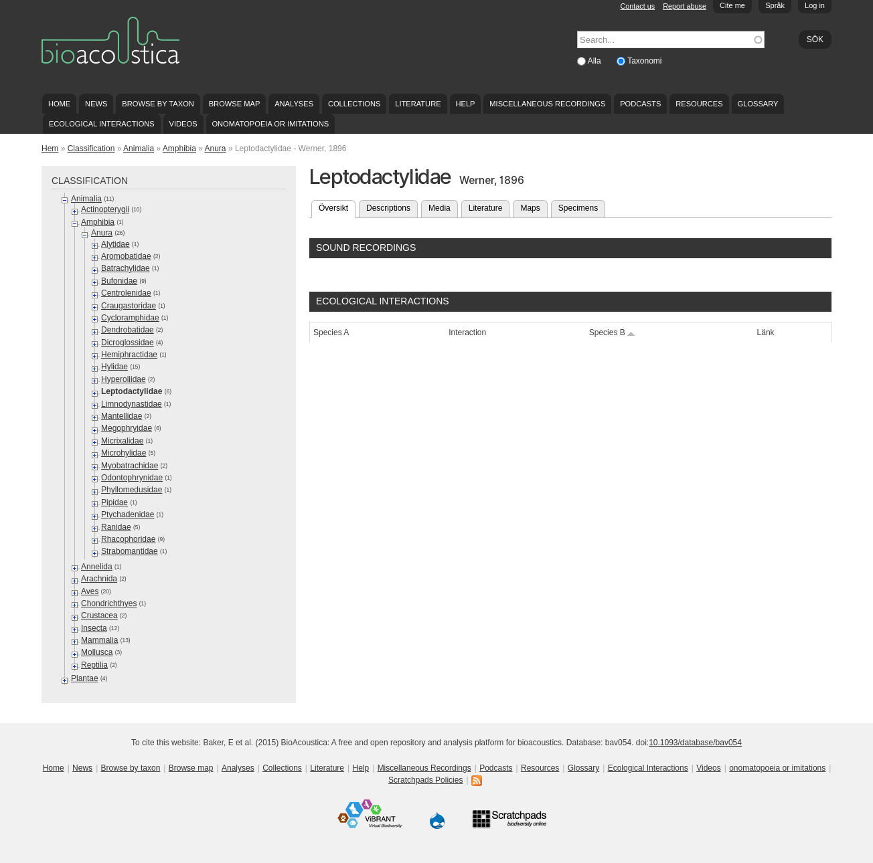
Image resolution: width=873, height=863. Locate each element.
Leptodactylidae (131, 391)
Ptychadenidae (127, 514)
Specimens (578, 208)
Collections (354, 104)
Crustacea (99, 615)
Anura (215, 148)
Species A (331, 332)
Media (439, 208)
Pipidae (114, 502)
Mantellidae (121, 416)
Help (465, 104)
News (96, 104)
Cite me (732, 5)
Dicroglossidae (127, 342)
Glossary (758, 104)
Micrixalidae (122, 441)
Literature (418, 104)
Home (59, 104)
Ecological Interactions (102, 124)
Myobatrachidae (129, 465)
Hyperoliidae (123, 379)
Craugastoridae (128, 305)
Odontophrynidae (132, 477)
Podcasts (640, 104)
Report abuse (684, 6)
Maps (530, 208)
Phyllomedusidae (131, 489)
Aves (89, 591)
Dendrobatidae (127, 329)
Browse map (234, 104)
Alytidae (115, 244)
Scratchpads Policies (425, 780)
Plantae (84, 678)
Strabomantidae (129, 551)
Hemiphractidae (129, 354)
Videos (183, 124)
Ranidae (116, 527)
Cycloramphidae (130, 317)
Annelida (96, 566)
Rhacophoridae (128, 539)
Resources (699, 104)
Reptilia (94, 665)
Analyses (293, 104)
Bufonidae (119, 281)
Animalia (138, 148)
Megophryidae (126, 428)
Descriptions (388, 208)
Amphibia (179, 148)
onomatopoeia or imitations (270, 124)
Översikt (337, 207)
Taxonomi (644, 61)
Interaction (467, 332)
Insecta (94, 628)
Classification (91, 148)
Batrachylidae (125, 268)
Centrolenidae (126, 293)
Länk (766, 332)
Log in (815, 5)
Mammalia (99, 640)
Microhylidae (123, 453)
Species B (612, 332)
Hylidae (114, 366)
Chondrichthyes (109, 603)
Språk (775, 5)
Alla (595, 61)
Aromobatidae (126, 256)
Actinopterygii (105, 209)
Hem (50, 148)
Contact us (638, 6)
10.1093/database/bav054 (695, 742)
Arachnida (99, 578)
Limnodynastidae (131, 404)
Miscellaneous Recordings (547, 104)
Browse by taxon (158, 104)
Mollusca (96, 652)
